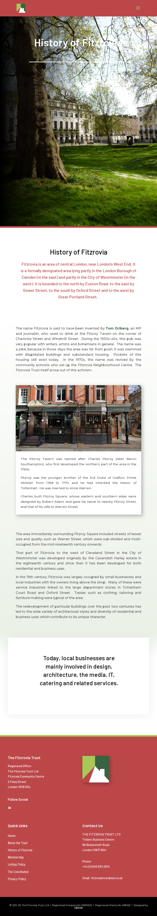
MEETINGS (78, 78)
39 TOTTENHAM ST (78, 101)
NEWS (78, 122)
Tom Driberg (117, 328)
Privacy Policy (17, 879)
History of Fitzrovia (20, 850)
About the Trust (18, 843)
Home (12, 836)
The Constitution (18, 872)
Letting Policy (17, 864)
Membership (16, 857)
